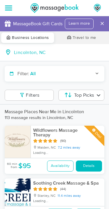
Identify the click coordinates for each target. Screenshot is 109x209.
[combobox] (59, 52)
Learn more (79, 23)
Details (88, 166)
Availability (60, 166)
